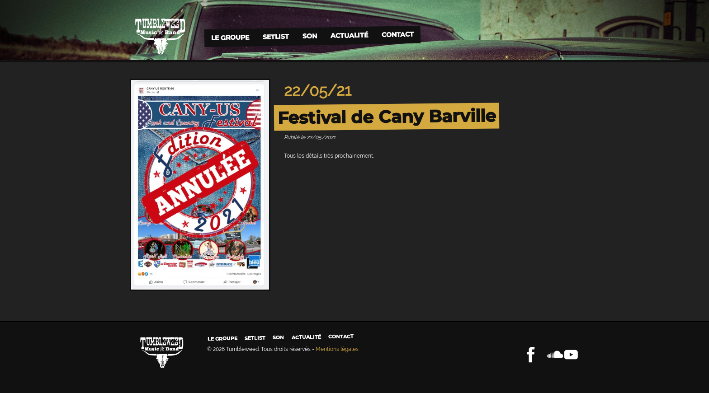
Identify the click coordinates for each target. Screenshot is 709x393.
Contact (397, 34)
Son (309, 36)
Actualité (349, 35)
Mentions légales (337, 349)
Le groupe (230, 37)
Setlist (275, 37)
